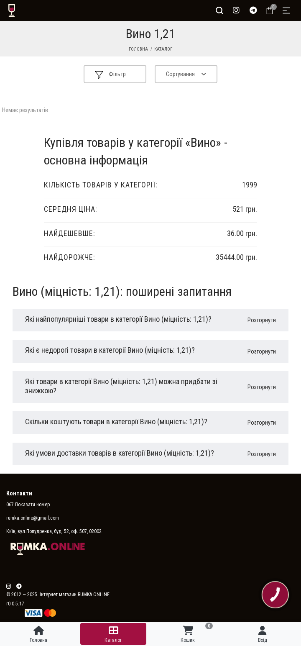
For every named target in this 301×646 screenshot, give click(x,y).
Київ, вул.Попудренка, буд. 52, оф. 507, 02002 (54, 531)
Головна (138, 49)
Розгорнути (261, 320)
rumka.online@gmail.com (32, 518)
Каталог (163, 49)
